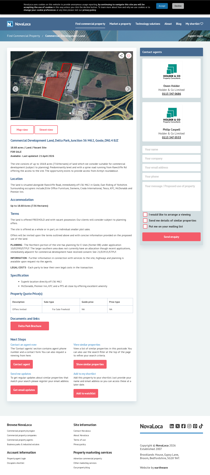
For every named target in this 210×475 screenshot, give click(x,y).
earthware (161, 464)
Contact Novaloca (82, 427)
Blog (178, 21)
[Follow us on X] (178, 423)
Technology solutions (147, 21)
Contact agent (21, 361)
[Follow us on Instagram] (189, 423)
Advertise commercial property (88, 455)
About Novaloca (81, 432)
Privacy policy (80, 441)
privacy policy (89, 10)
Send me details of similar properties (172, 217)
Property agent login (16, 455)
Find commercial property (90, 21)
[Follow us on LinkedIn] (172, 423)
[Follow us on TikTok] (201, 423)
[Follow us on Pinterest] (195, 423)
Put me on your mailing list (166, 223)
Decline (178, 6)
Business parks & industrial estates (23, 441)
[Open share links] (121, 52)
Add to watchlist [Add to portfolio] (85, 390)
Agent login (195, 32)
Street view (46, 127)
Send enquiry (171, 233)
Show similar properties (90, 361)
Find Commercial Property (23, 32)
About (168, 21)
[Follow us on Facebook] (183, 423)
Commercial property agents (20, 436)
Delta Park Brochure (29, 323)
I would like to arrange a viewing (170, 211)
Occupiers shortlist (15, 459)
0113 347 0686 (171, 90)
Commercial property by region (21, 427)
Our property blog (82, 464)
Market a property (120, 21)
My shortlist (194, 21)
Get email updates (24, 387)
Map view (22, 127)
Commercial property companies (21, 432)
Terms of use (80, 436)
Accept (162, 6)
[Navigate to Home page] (19, 21)
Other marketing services (85, 459)
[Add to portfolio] (129, 52)
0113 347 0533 (171, 134)
